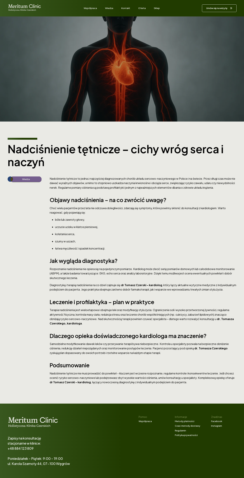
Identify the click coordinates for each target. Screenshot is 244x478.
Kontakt (125, 8)
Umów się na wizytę (216, 8)
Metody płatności (184, 421)
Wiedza (109, 8)
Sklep (157, 8)
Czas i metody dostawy (187, 425)
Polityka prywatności (186, 435)
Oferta (142, 8)
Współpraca (90, 8)
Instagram (216, 425)
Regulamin (180, 430)
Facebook (216, 421)
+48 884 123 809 (21, 448)
